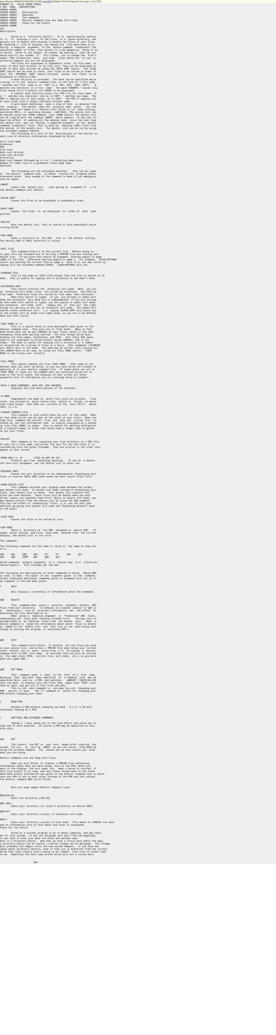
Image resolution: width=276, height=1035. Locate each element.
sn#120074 (47, 1)
